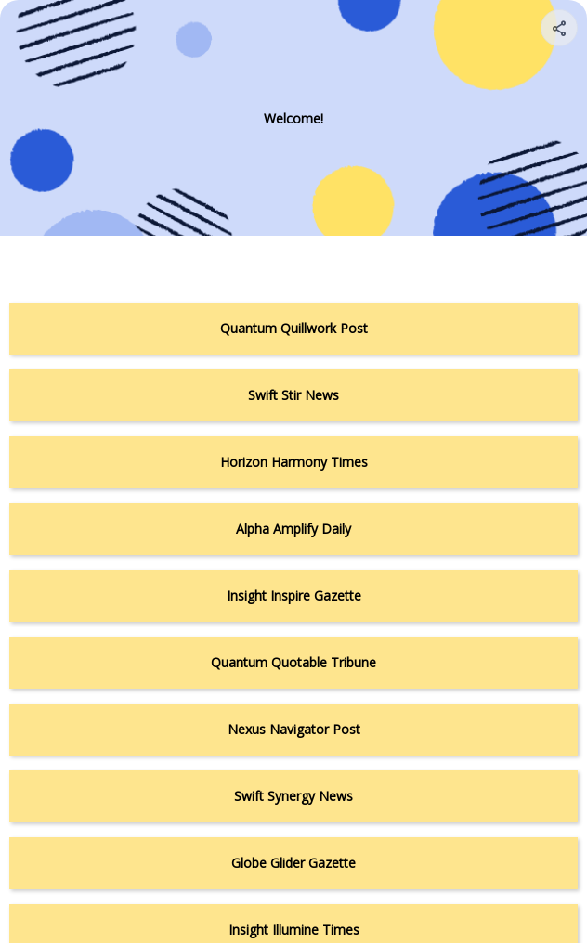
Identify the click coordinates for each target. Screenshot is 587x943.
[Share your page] (559, 27)
